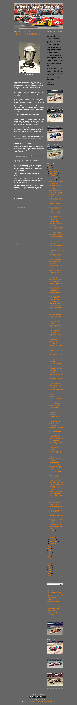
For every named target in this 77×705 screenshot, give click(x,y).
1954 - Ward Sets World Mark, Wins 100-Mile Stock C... (55, 212)
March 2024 (53, 539)
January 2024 (53, 543)
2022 (49, 548)
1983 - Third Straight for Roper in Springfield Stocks (55, 316)
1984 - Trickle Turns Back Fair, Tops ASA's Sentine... (55, 241)
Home (29, 242)
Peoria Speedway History (53, 608)
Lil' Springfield (50, 603)
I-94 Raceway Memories (53, 601)
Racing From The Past (52, 612)
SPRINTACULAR (51, 614)
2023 (49, 546)
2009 (49, 575)
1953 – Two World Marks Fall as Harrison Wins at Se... (55, 200)
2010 (49, 573)
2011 (49, 571)
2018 (49, 556)
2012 (49, 569)
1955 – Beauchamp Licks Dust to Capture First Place (55, 267)
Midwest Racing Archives (38, 6)
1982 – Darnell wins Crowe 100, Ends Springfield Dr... (56, 398)
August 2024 (53, 179)
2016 (49, 561)
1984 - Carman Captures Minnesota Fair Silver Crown (55, 272)
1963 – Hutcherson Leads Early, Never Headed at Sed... (55, 363)
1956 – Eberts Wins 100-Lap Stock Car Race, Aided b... (56, 350)
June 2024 (52, 533)
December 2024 (54, 171)
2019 (49, 554)
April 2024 (52, 537)
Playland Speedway (52, 610)
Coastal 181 (50, 599)
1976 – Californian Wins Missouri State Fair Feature (55, 321)
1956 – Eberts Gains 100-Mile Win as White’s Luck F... (56, 250)
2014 (49, 565)
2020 (49, 552)
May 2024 (52, 535)
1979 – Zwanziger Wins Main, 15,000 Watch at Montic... (55, 447)
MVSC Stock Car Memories (53, 605)
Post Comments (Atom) (26, 244)
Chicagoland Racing (52, 597)
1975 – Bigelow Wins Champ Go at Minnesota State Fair (56, 187)
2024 (49, 169)
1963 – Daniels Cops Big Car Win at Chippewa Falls (55, 512)
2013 (49, 567)
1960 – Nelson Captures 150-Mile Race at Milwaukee (55, 330)
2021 (49, 550)
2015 (49, 563)
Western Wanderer (51, 616)
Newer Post (16, 242)
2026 (49, 165)
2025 (49, 167)
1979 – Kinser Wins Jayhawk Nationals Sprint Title (56, 488)
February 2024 (53, 541)
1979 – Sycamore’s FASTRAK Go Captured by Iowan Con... (55, 289)
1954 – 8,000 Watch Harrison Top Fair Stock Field (55, 407)
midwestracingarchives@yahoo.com (42, 701)
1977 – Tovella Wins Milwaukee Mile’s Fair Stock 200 (55, 416)
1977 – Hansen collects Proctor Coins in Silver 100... (55, 471)
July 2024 (52, 530)
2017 (49, 558)
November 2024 (54, 173)
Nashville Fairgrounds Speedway (55, 606)
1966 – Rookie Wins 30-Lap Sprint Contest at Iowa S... (56, 236)
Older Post (42, 242)
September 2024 (54, 177)
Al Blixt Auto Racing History (54, 592)
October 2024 (53, 175)
